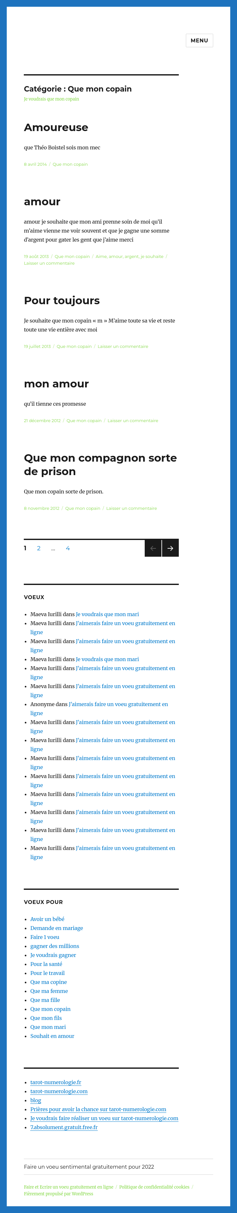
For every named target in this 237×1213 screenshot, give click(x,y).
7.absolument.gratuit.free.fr (63, 1127)
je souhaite (152, 256)
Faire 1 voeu (44, 937)
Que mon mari (48, 1027)
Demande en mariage (56, 928)
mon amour (56, 383)
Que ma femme (49, 991)
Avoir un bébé (47, 919)
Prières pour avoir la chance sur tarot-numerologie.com (98, 1109)
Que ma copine (48, 982)
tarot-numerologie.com (58, 1091)
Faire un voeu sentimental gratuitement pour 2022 (89, 1167)
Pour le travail (47, 973)
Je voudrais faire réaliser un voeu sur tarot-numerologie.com (104, 1118)
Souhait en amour (52, 1036)
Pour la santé (46, 964)
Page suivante (169, 556)
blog (35, 1100)
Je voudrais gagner (53, 955)
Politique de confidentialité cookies (154, 1187)
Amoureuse (56, 127)
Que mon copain (70, 164)
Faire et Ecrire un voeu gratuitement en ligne (68, 1187)
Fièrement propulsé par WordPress (58, 1194)
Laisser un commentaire (49, 263)
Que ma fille (45, 1000)
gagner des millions (54, 946)
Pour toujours (62, 300)
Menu (199, 41)
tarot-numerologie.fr (55, 1082)
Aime (101, 256)
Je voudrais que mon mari (107, 614)
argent (132, 256)
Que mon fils (46, 1018)
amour (42, 201)
